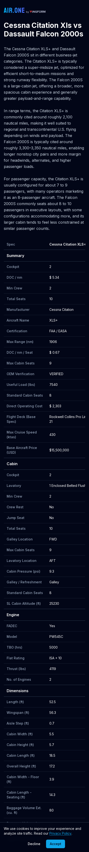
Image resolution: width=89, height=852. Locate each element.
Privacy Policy (60, 833)
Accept (55, 844)
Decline (34, 844)
